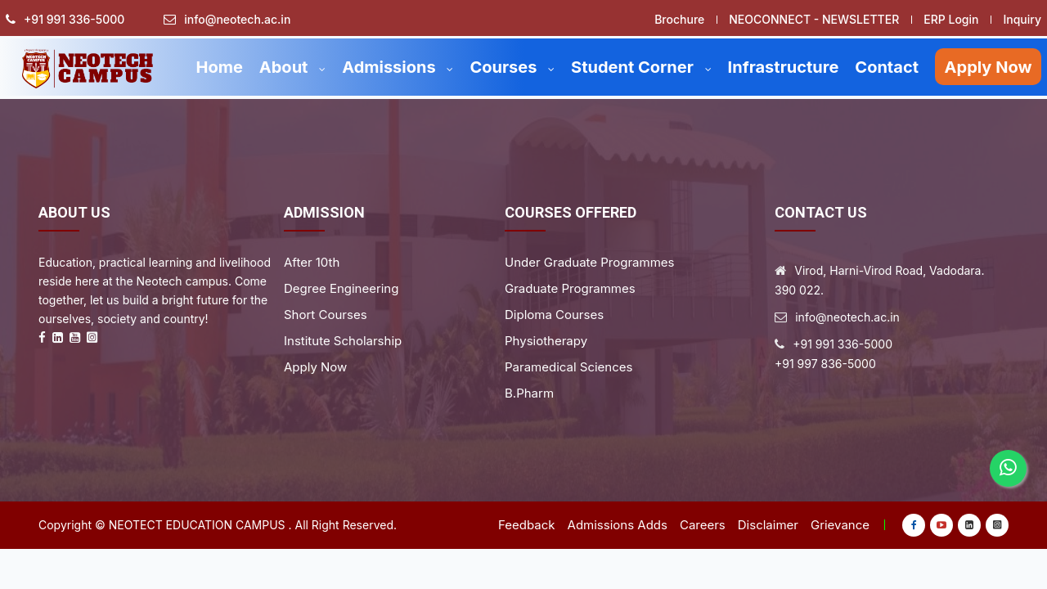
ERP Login (950, 19)
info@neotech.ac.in (237, 19)
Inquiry (1022, 19)
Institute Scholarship (343, 340)
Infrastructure (783, 67)
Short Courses (325, 314)
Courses (512, 67)
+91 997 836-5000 (825, 364)
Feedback (526, 525)
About (292, 67)
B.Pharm (529, 393)
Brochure (679, 19)
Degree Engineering (341, 288)
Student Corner (641, 67)
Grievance (840, 525)
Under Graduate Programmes (589, 262)
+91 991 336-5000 (74, 19)
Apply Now (988, 67)
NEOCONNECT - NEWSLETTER (814, 19)
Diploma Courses (554, 314)
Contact (887, 67)
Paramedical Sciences (568, 367)
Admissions (397, 67)
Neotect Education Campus (197, 525)
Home (218, 67)
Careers (703, 525)
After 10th (311, 262)
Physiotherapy (546, 340)
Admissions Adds (617, 525)
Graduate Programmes (570, 288)
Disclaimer (768, 525)
